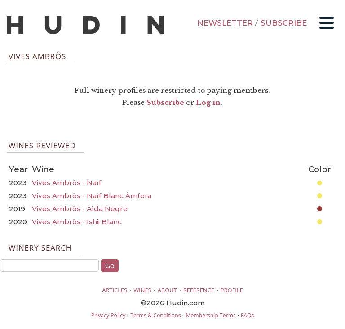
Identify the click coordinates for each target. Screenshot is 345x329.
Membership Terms (210, 315)
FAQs (247, 315)
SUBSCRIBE (284, 22)
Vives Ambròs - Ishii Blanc (77, 221)
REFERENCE (198, 290)
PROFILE (232, 290)
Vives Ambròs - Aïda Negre (80, 208)
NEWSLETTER (225, 22)
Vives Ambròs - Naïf (67, 182)
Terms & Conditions (155, 315)
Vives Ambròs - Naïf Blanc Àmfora (91, 195)
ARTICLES (114, 290)
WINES (142, 290)
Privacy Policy (108, 315)
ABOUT (167, 290)
